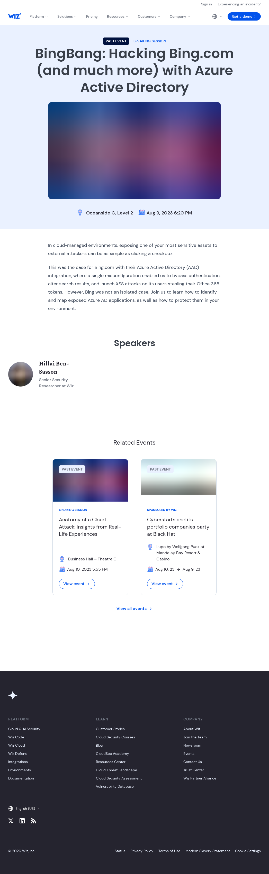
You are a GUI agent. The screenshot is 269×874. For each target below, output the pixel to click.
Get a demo (244, 16)
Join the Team (195, 737)
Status (120, 851)
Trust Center (193, 770)
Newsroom (192, 745)
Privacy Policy (141, 851)
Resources (118, 16)
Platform (39, 16)
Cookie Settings (248, 851)
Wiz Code (16, 737)
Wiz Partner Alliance (199, 778)
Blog (99, 745)
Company (180, 16)
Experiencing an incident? (239, 4)
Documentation (21, 778)
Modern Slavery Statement (207, 851)
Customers (149, 16)
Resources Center (110, 761)
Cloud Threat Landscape (116, 770)
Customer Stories (110, 729)
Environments (19, 770)
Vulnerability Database (115, 786)
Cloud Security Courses (115, 737)
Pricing (92, 16)
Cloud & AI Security (24, 729)
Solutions (67, 16)
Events (188, 753)
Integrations (18, 761)
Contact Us (192, 761)
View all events (134, 608)
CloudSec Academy (112, 753)
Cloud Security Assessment (119, 778)
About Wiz (191, 729)
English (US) (24, 808)
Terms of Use (169, 851)
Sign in (206, 4)
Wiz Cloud (16, 745)
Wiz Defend (18, 753)
